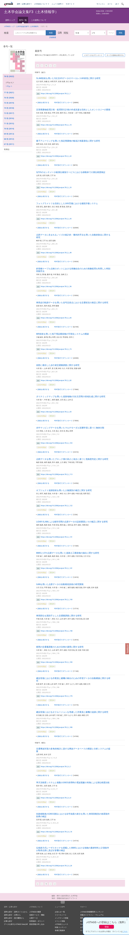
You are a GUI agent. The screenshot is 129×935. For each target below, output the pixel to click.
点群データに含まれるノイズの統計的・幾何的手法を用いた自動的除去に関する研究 (73, 236)
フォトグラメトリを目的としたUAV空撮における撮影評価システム (67, 203)
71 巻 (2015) (9, 123)
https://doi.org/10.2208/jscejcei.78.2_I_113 (56, 474)
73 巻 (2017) (9, 113)
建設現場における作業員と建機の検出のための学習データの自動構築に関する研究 (73, 679)
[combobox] (81, 32)
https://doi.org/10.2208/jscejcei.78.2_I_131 (56, 537)
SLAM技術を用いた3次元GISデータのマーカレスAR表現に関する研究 (68, 78)
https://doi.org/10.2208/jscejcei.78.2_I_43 (56, 218)
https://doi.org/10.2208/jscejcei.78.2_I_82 (56, 380)
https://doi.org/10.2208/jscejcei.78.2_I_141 (56, 568)
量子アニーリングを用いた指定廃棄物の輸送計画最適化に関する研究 (68, 140)
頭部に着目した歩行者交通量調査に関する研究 (57, 365)
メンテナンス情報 (61, 918)
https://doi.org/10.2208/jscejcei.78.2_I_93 (56, 412)
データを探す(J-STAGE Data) (16, 924)
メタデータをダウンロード (93, 55)
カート (110, 4)
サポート (70, 4)
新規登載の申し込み (36, 924)
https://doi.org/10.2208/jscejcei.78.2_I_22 (56, 156)
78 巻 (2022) (9, 76)
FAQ (81, 924)
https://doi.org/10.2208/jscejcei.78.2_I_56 (56, 286)
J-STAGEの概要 (35, 912)
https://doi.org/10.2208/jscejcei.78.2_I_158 (56, 631)
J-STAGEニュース (61, 924)
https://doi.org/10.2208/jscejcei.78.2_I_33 (56, 187)
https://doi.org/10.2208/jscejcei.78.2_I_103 (56, 443)
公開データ (33, 918)
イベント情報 (60, 921)
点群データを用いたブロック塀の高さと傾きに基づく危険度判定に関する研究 (72, 459)
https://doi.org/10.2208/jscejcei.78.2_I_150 (56, 599)
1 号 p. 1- (9, 86)
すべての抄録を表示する (115, 55)
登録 (107, 926)
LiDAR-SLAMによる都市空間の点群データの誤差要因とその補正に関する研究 (72, 521)
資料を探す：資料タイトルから (15, 912)
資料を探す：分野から (12, 915)
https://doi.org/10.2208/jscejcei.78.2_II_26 (56, 865)
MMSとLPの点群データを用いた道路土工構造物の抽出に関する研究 (67, 552)
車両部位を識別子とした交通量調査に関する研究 (58, 615)
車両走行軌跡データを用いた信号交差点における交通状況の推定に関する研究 (72, 302)
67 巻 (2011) (9, 144)
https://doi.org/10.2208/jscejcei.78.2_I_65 (56, 318)
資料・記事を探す (24, 4)
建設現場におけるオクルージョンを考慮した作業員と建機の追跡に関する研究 (72, 712)
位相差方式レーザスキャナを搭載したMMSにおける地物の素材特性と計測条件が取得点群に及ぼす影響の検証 (72, 849)
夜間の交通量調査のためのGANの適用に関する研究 (60, 646)
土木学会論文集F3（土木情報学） (28, 26)
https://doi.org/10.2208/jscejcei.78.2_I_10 (56, 125)
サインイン (101, 4)
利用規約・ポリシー (36, 921)
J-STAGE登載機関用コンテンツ (92, 912)
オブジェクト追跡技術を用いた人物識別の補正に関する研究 (64, 490)
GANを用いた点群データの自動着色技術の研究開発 (60, 584)
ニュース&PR (57, 4)
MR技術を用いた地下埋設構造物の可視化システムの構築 (62, 333)
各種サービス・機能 (36, 915)
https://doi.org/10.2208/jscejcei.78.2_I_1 (56, 93)
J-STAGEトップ (9, 26)
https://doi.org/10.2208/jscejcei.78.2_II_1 (56, 766)
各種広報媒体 (60, 930)
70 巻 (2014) (9, 128)
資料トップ (10, 20)
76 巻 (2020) (9, 97)
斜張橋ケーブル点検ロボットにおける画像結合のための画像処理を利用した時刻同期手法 (73, 270)
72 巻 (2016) (9, 118)
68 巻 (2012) (9, 139)
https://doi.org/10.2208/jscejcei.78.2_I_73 (56, 349)
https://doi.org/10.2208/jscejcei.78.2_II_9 (56, 798)
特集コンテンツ (61, 927)
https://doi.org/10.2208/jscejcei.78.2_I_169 (56, 662)
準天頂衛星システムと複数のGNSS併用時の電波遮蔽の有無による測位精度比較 (73, 782)
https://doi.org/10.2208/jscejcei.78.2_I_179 (56, 696)
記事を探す (8, 921)
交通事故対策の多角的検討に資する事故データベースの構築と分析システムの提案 (73, 750)
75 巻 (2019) (9, 103)
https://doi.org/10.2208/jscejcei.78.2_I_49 (56, 252)
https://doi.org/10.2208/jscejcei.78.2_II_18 (56, 831)
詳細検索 (52, 37)
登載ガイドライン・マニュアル (92, 915)
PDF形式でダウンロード (63, 102)
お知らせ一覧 (60, 912)
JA (117, 4)
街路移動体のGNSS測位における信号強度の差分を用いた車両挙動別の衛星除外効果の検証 (73, 815)
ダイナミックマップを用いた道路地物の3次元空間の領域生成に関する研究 (70, 396)
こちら (124, 931)
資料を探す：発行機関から (14, 918)
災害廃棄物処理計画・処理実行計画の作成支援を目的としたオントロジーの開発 (73, 109)
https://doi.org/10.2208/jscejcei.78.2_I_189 (56, 727)
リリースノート (61, 915)
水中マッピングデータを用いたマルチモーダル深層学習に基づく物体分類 (70, 427)
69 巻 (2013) (9, 134)
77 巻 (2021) (9, 92)
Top (63, 902)
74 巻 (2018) (9, 108)
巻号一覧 (23, 20)
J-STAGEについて (41, 4)
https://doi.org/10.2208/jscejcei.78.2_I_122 (56, 505)
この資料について (38, 20)
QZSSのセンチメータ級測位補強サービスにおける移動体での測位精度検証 (70, 172)
